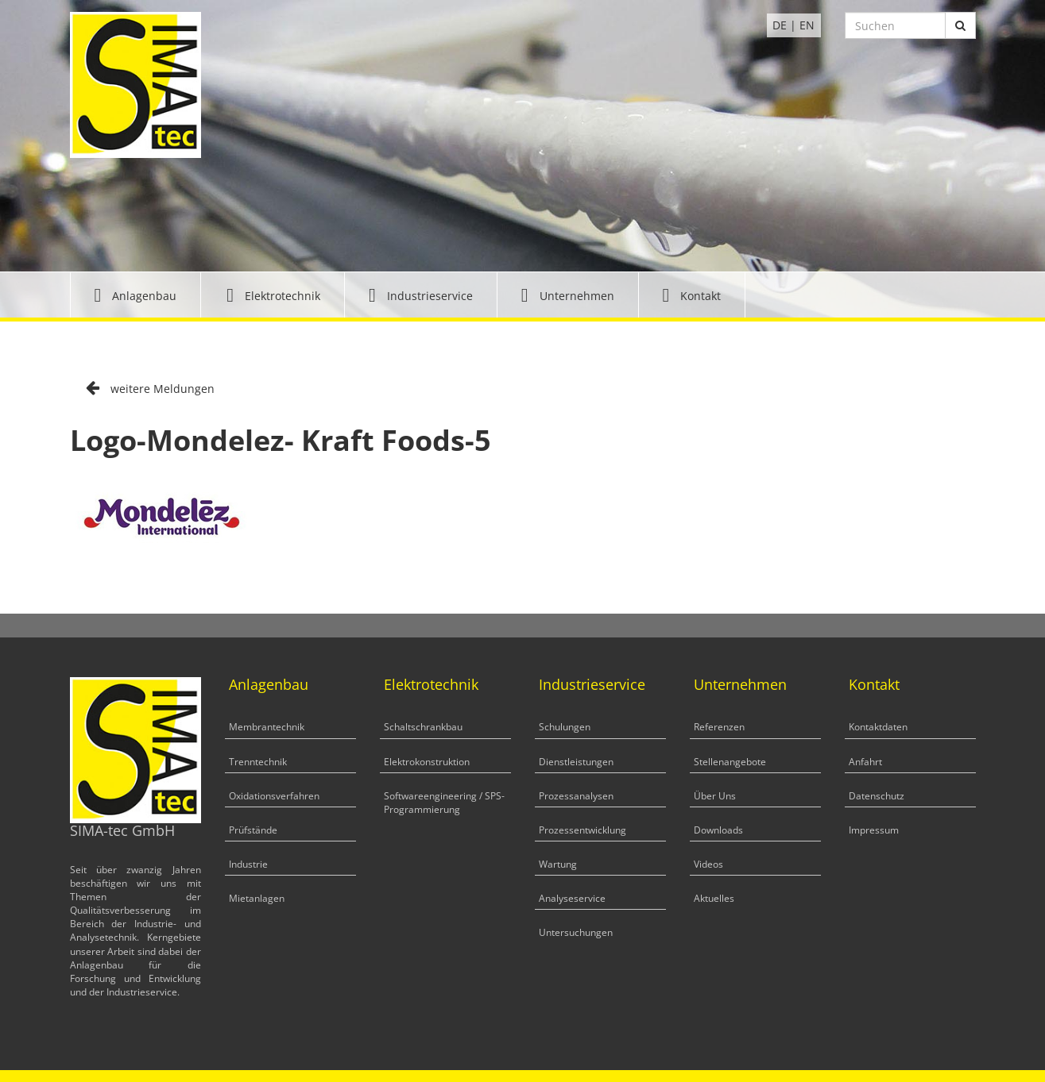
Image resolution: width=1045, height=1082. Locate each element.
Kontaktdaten (878, 727)
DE (779, 25)
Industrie (248, 864)
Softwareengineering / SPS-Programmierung (444, 802)
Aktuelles (714, 898)
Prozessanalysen (576, 796)
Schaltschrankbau (423, 727)
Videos (708, 864)
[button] (136, 295)
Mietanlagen (256, 898)
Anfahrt (865, 761)
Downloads (718, 830)
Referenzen (719, 727)
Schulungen (564, 727)
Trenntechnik (258, 761)
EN (807, 25)
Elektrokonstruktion (427, 761)
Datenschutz (876, 796)
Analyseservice (572, 898)
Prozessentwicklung (582, 830)
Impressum (874, 830)
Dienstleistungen (576, 761)
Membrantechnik (266, 727)
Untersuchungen (576, 932)
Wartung (558, 864)
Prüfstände (253, 830)
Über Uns (715, 796)
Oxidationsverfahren (274, 796)
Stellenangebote (730, 761)
